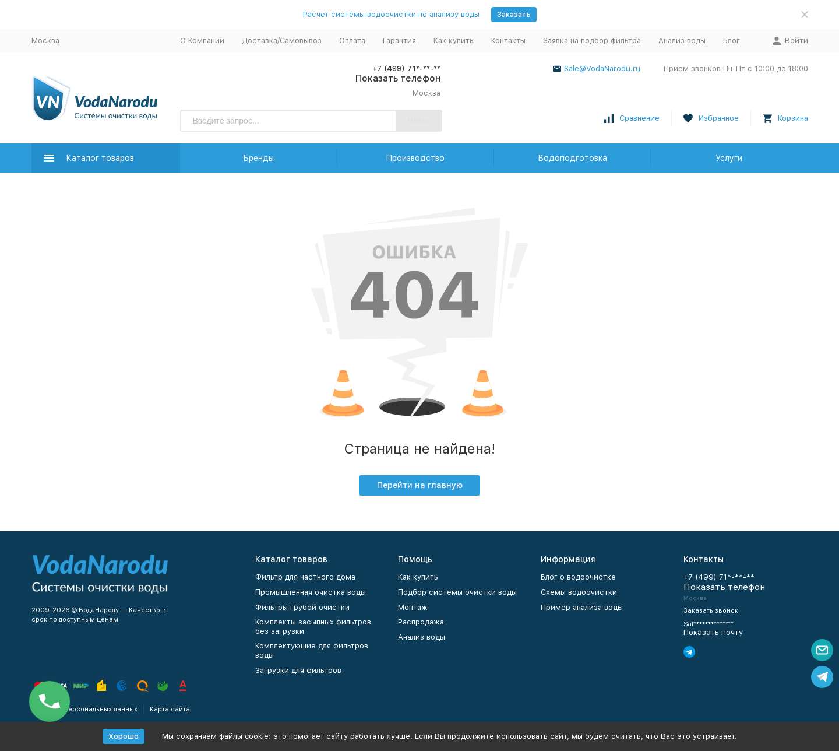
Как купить (453, 40)
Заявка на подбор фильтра (592, 40)
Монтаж (413, 607)
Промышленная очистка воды (310, 592)
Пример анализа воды (582, 607)
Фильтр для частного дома (305, 577)
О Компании (202, 40)
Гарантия (399, 40)
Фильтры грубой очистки (302, 607)
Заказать (514, 14)
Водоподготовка (572, 158)
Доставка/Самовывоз (282, 40)
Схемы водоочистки (579, 592)
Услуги (728, 158)
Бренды (258, 158)
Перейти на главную (420, 485)
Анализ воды (682, 40)
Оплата (352, 40)
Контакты (508, 40)
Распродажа (421, 621)
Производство (415, 158)
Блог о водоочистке (578, 577)
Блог (731, 40)
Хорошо (123, 736)
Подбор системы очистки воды (457, 592)
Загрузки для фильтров (298, 670)
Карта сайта (170, 709)
